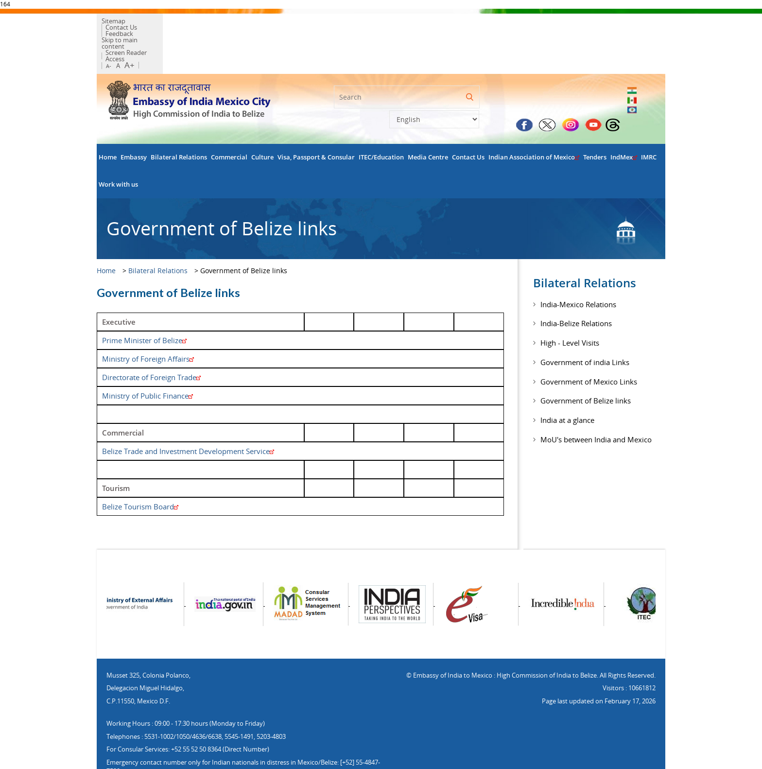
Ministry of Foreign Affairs (148, 326)
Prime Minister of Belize (144, 308)
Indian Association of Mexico (533, 125)
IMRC (649, 125)
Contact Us (153, 22)
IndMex (623, 125)
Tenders (594, 125)
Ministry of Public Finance (147, 363)
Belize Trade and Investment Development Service (188, 418)
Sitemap (118, 22)
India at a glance (567, 388)
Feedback (190, 22)
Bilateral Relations (179, 125)
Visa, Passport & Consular (316, 125)
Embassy (134, 125)
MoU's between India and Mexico (596, 407)
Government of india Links (584, 329)
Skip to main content (165, 29)
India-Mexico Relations (578, 272)
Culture (262, 125)
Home (108, 125)
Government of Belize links (585, 368)
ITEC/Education (381, 125)
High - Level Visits (569, 310)
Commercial (229, 125)
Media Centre (428, 125)
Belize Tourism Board (140, 474)
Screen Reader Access (233, 29)
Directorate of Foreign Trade (151, 345)
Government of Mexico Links (588, 349)
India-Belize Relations (576, 291)
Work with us (118, 152)
